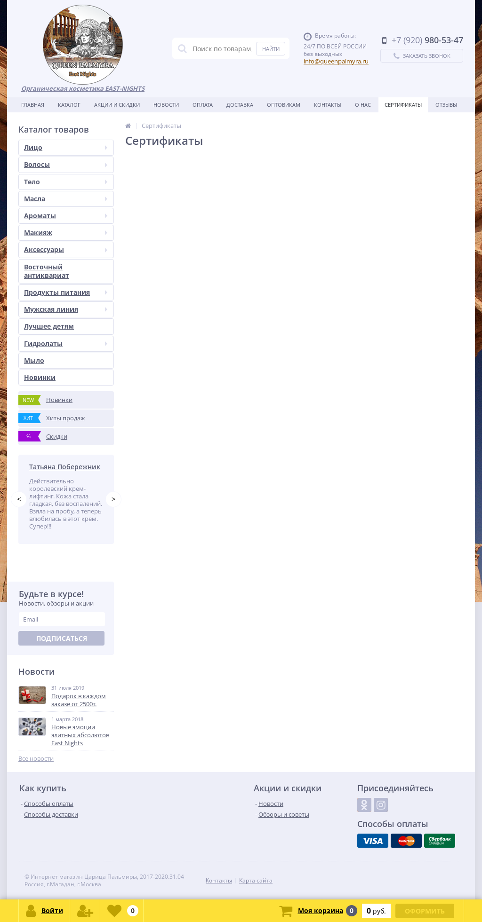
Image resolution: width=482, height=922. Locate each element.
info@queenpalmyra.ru (336, 61)
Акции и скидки (117, 104)
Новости (166, 104)
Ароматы (65, 215)
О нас (363, 104)
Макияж (65, 232)
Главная (32, 104)
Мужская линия (65, 309)
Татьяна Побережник (64, 466)
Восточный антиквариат (46, 271)
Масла (65, 198)
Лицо (65, 147)
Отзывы (446, 104)
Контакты (327, 104)
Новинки (40, 377)
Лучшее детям (49, 326)
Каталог (69, 104)
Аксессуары (65, 249)
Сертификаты (403, 104)
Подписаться (61, 638)
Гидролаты (65, 343)
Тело (65, 181)
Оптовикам (283, 104)
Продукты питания (65, 292)
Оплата (203, 104)
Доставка (239, 104)
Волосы (65, 164)
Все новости (36, 759)
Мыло (34, 360)
